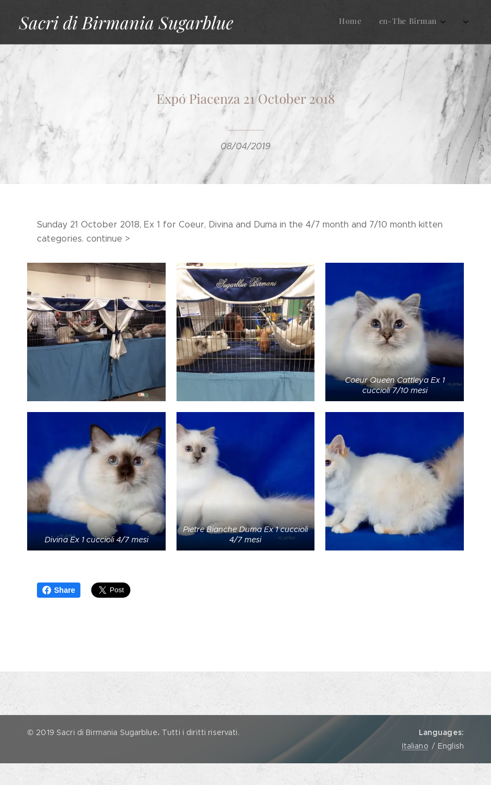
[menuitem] (371, 22)
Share (58, 590)
